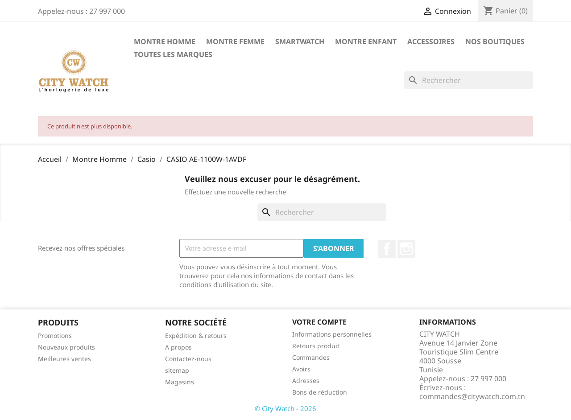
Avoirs (301, 369)
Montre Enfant (366, 41)
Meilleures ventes (64, 358)
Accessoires (431, 41)
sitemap (177, 370)
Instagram (406, 249)
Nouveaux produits (66, 347)
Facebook (387, 249)
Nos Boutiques (495, 41)
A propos (178, 347)
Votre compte (319, 322)
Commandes (311, 357)
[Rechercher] (468, 80)
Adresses (305, 380)
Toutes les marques (173, 54)
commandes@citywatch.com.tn (472, 396)
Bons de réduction (319, 392)
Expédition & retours (196, 335)
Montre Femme (235, 41)
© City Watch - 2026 (285, 408)
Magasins (179, 382)
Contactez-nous (188, 358)
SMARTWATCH (299, 41)
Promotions (55, 335)
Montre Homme (164, 41)
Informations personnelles (332, 334)
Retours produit (315, 346)
